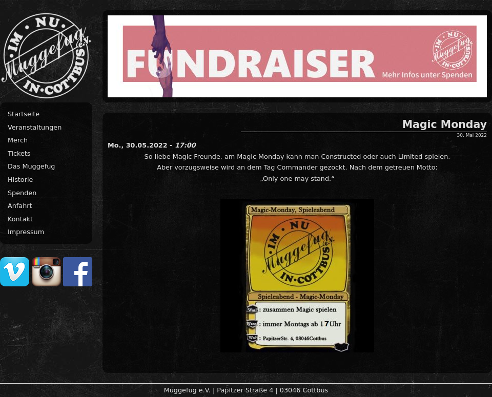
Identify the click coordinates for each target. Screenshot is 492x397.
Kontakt (20, 219)
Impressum (26, 232)
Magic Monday (444, 124)
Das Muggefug (31, 166)
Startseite (23, 114)
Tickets (19, 153)
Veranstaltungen (34, 127)
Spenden (22, 193)
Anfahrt (20, 206)
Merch (18, 140)
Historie (20, 179)
